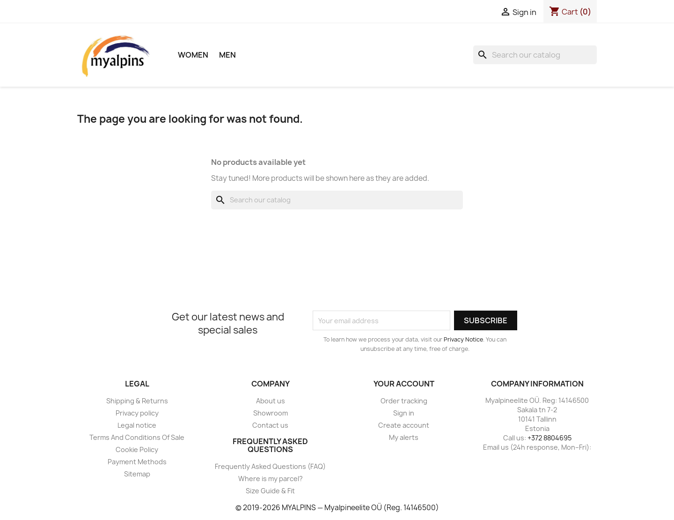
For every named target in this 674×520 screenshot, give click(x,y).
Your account (404, 384)
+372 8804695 (549, 437)
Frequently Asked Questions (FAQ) (270, 466)
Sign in (403, 413)
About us (270, 400)
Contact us (270, 425)
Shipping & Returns (137, 400)
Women (193, 55)
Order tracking (404, 400)
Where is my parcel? (270, 478)
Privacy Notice (463, 339)
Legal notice (136, 425)
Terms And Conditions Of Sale (136, 437)
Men (227, 55)
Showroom (270, 413)
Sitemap (137, 473)
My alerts (403, 437)
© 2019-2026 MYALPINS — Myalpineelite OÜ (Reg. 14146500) (337, 508)
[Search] (535, 54)
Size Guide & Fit (270, 490)
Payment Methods (137, 461)
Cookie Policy (137, 449)
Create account (403, 425)
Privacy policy (137, 413)
